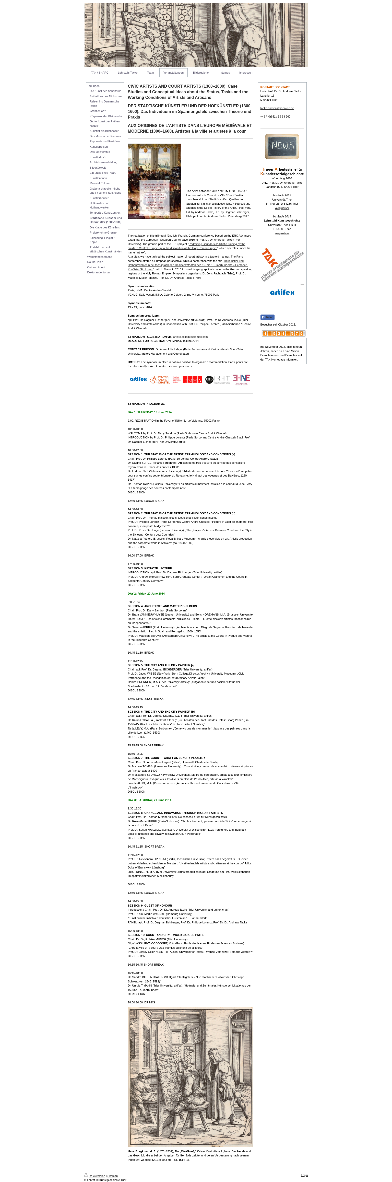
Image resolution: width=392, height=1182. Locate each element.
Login (304, 1175)
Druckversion (94, 1175)
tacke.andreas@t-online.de (277, 108)
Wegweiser (282, 208)
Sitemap (113, 1175)
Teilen (268, 317)
